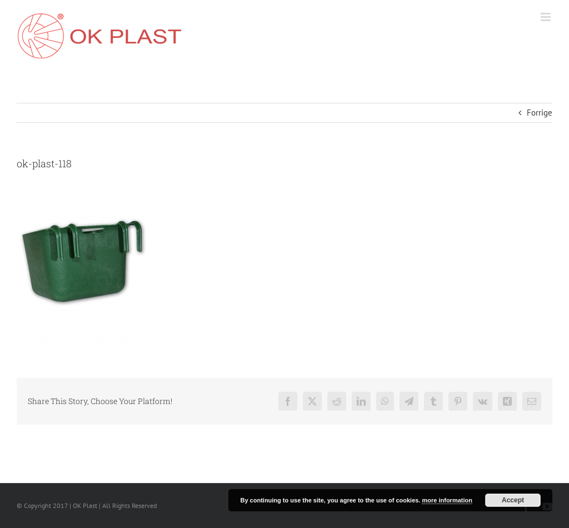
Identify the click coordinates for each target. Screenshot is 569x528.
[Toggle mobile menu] (546, 17)
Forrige (539, 112)
